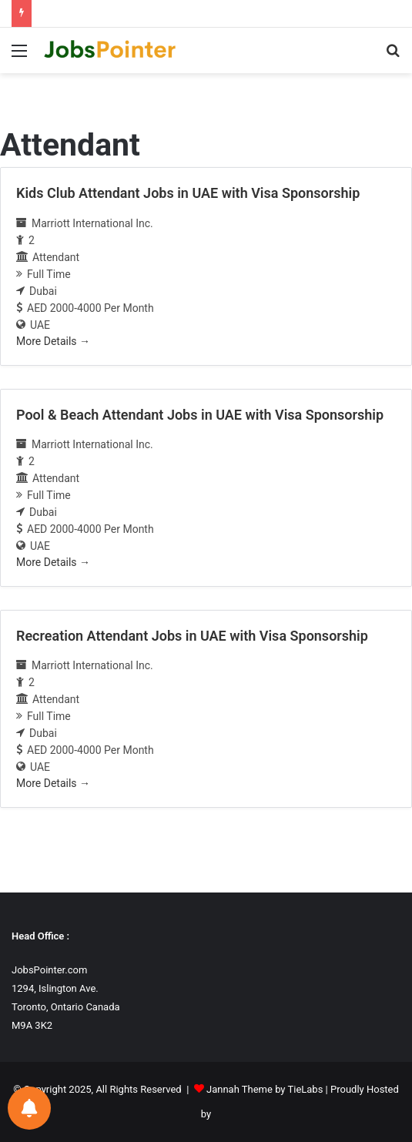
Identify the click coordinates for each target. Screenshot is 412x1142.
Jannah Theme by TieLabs (264, 1089)
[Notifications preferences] (29, 1108)
